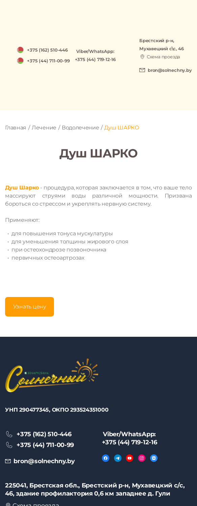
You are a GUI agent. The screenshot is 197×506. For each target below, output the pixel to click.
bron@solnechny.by (170, 70)
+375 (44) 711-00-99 (48, 60)
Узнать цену (29, 306)
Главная (15, 127)
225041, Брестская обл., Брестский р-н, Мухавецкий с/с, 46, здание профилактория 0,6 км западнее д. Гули (95, 489)
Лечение (44, 127)
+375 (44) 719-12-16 (95, 59)
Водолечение (80, 127)
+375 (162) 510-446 (47, 50)
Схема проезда (163, 56)
